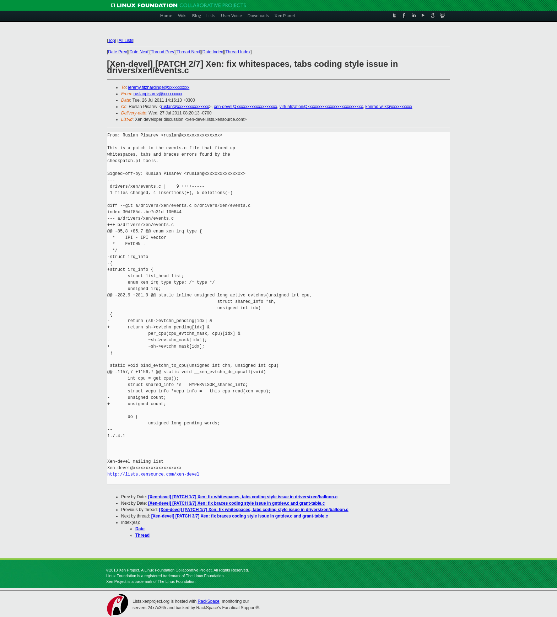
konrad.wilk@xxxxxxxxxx (388, 106)
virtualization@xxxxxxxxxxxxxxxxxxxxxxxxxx (321, 106)
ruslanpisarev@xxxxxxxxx (158, 93)
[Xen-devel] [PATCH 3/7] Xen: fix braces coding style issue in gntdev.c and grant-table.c (236, 503)
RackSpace (208, 601)
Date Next (138, 51)
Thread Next (188, 51)
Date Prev (117, 51)
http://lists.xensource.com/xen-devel (153, 474)
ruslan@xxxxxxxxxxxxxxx (185, 106)
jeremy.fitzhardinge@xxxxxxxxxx (159, 87)
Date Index (212, 51)
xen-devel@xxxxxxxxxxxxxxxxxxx (245, 106)
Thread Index (238, 51)
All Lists (126, 40)
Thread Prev (162, 51)
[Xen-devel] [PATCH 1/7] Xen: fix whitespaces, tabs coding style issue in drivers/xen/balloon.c (242, 496)
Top (111, 40)
